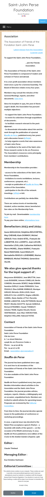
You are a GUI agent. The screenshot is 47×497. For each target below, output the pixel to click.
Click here (18, 99)
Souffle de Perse (11, 135)
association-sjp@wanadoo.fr (22, 351)
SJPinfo (27, 138)
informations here (32, 220)
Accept (34, 493)
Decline (13, 493)
